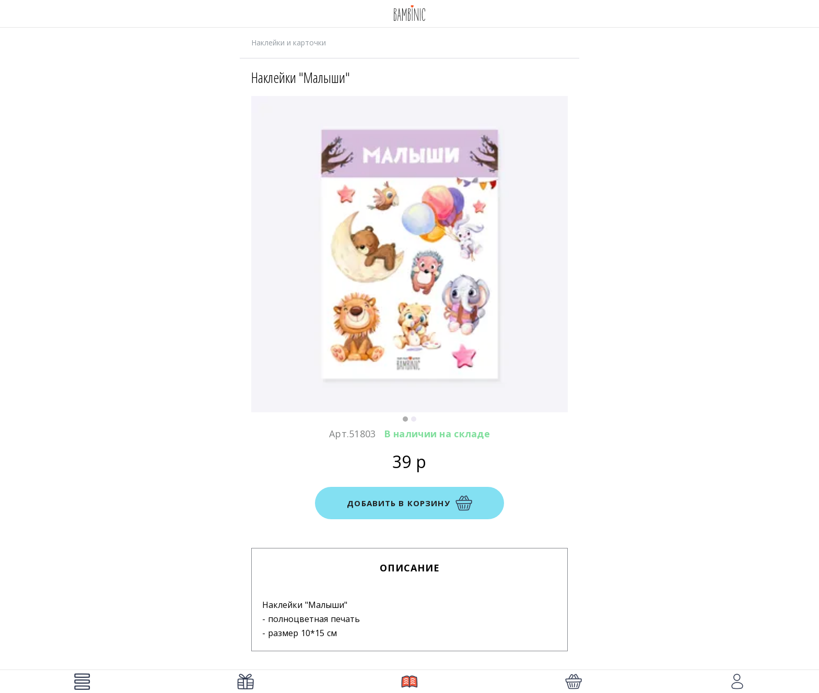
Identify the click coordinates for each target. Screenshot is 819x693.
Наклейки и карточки (288, 42)
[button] (405, 419)
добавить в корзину (409, 503)
